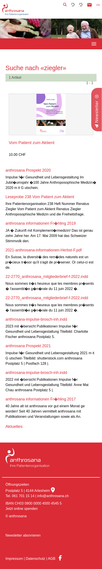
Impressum (14, 558)
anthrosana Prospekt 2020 (28, 170)
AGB (51, 558)
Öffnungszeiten (17, 484)
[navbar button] (94, 44)
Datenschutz (35, 558)
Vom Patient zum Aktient (31, 142)
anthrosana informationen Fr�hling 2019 (40, 223)
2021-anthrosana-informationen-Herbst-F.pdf (43, 250)
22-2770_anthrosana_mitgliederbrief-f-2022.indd (46, 276)
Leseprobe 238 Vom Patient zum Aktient (39, 197)
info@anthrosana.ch (53, 496)
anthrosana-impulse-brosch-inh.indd (36, 319)
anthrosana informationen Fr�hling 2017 (40, 399)
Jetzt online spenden (21, 508)
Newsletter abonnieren (23, 535)
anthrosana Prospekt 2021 (28, 346)
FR (98, 5)
